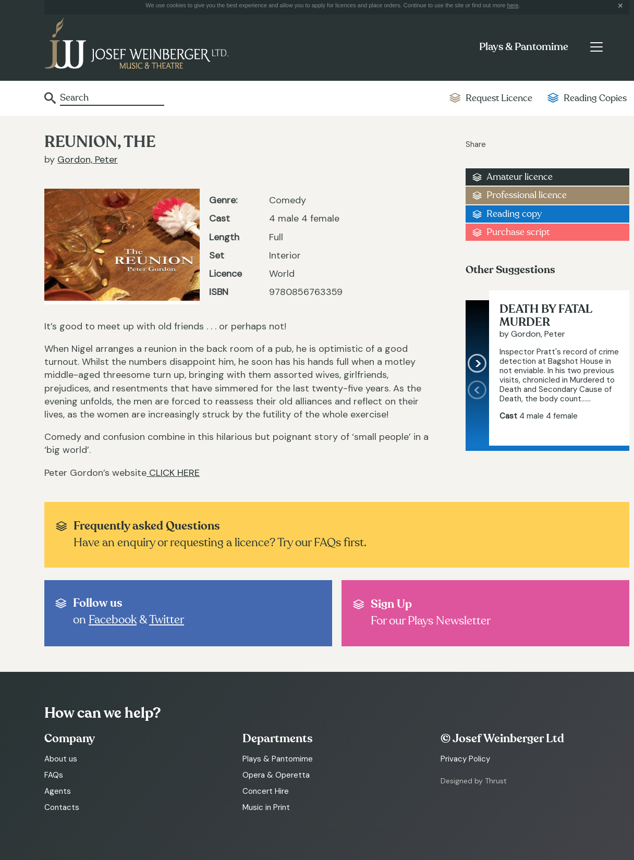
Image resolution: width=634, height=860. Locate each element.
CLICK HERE (173, 472)
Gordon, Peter (87, 159)
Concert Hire (265, 791)
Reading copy (514, 214)
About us (60, 759)
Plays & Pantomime (523, 47)
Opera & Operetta (276, 775)
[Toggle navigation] (596, 47)
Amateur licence (519, 177)
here (513, 5)
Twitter (166, 619)
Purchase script (518, 232)
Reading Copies (595, 98)
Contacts (61, 807)
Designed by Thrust (474, 780)
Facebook (113, 619)
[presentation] (477, 413)
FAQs (53, 775)
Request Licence (499, 98)
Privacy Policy (465, 759)
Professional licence (526, 195)
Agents (57, 791)
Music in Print (266, 807)
